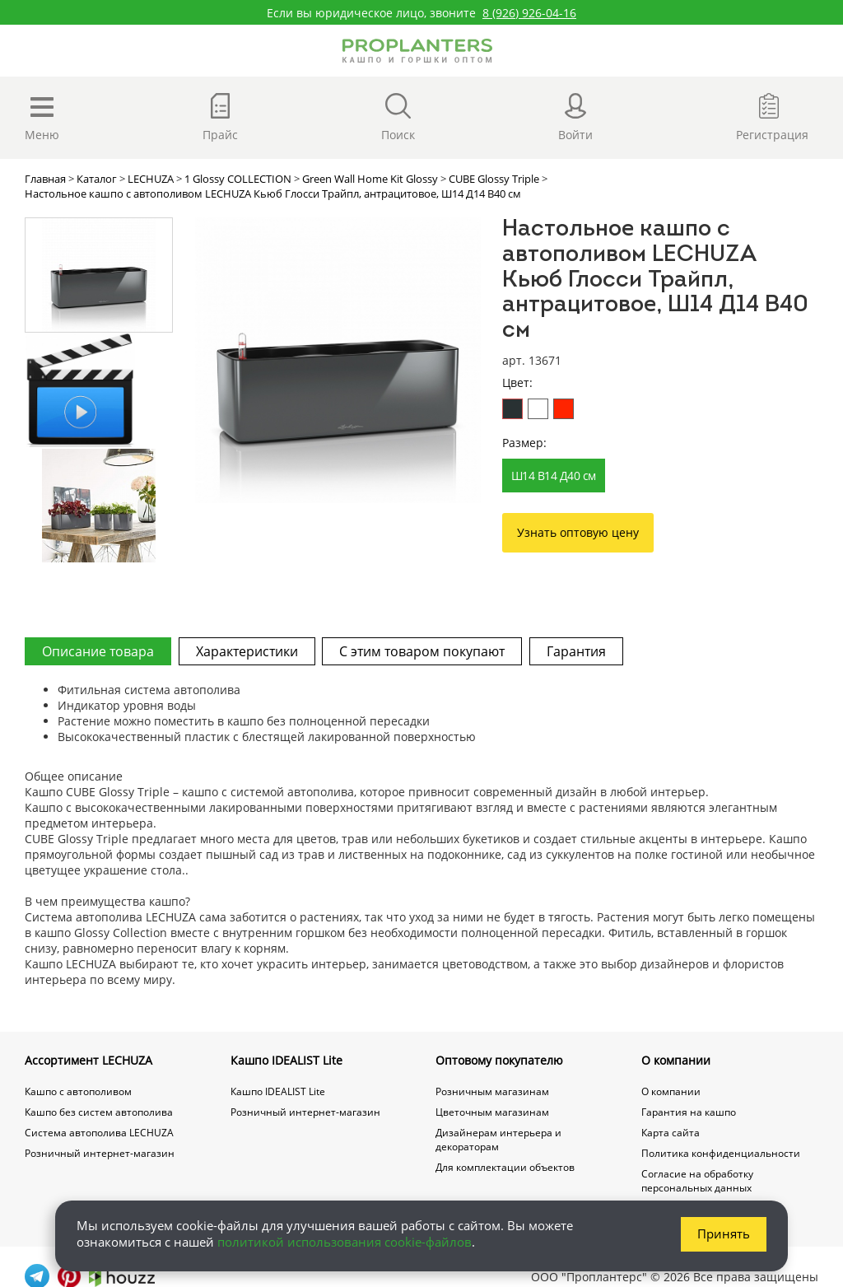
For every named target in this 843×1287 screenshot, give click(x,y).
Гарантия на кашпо (688, 1112)
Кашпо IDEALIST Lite (286, 1060)
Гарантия (579, 651)
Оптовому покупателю (499, 1060)
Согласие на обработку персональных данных (697, 1181)
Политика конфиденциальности (720, 1153)
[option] (338, 360)
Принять (723, 1232)
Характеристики (248, 651)
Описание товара (98, 651)
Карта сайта (670, 1133)
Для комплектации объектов (505, 1167)
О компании (675, 1060)
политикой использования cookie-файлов (344, 1241)
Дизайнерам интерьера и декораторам (498, 1140)
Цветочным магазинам (492, 1112)
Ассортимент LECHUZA (88, 1060)
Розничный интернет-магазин (100, 1153)
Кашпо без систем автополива (99, 1112)
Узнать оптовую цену (578, 532)
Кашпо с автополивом (78, 1091)
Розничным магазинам (492, 1091)
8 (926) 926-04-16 (529, 13)
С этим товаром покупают (424, 651)
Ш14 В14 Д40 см (553, 475)
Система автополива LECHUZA (99, 1133)
